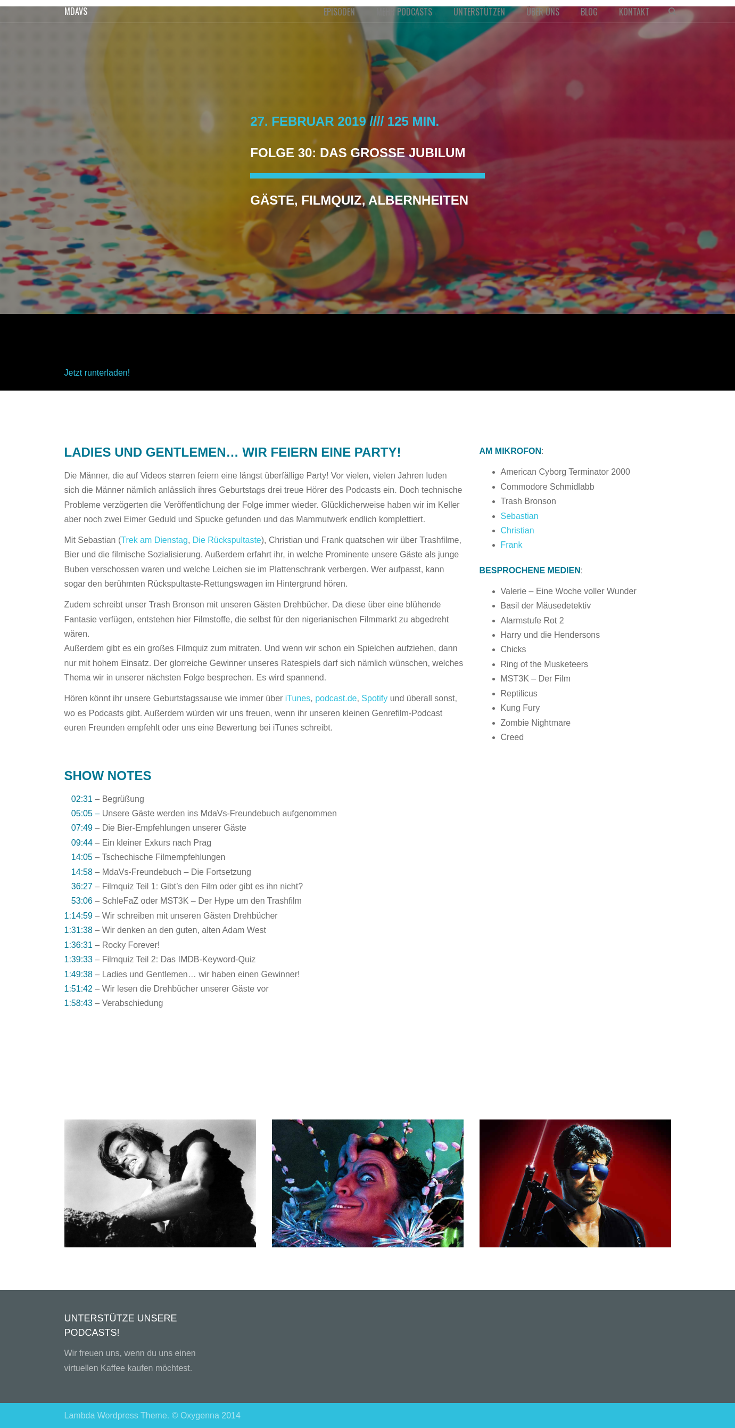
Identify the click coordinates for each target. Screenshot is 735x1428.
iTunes (297, 698)
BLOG (589, 11)
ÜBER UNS (542, 11)
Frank (512, 544)
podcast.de (336, 698)
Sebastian (520, 516)
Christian (517, 530)
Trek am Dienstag (154, 540)
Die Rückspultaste (227, 540)
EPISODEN (339, 11)
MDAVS (75, 11)
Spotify (374, 698)
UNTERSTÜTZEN (479, 11)
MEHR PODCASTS (404, 11)
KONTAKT (634, 11)
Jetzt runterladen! (97, 372)
